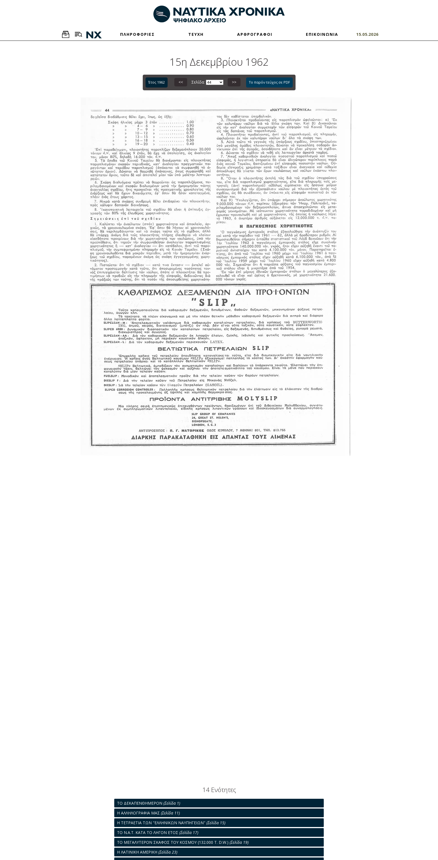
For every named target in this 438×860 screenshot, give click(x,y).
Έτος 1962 (156, 82)
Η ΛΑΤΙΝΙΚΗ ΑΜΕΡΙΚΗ (147, 852)
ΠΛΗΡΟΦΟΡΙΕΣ (137, 34)
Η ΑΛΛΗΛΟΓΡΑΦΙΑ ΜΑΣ (148, 813)
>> (234, 82)
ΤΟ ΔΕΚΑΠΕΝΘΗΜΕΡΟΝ (148, 803)
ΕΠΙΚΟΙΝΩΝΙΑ (322, 34)
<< (180, 82)
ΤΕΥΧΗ (196, 34)
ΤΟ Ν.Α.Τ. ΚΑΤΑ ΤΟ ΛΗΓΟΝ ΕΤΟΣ (157, 832)
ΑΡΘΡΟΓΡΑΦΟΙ (254, 34)
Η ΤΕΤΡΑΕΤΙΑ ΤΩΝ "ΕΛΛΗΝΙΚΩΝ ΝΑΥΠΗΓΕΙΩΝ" (171, 822)
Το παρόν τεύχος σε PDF (269, 82)
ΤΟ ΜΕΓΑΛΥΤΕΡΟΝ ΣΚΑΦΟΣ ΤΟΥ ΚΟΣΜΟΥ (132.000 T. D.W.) (183, 842)
